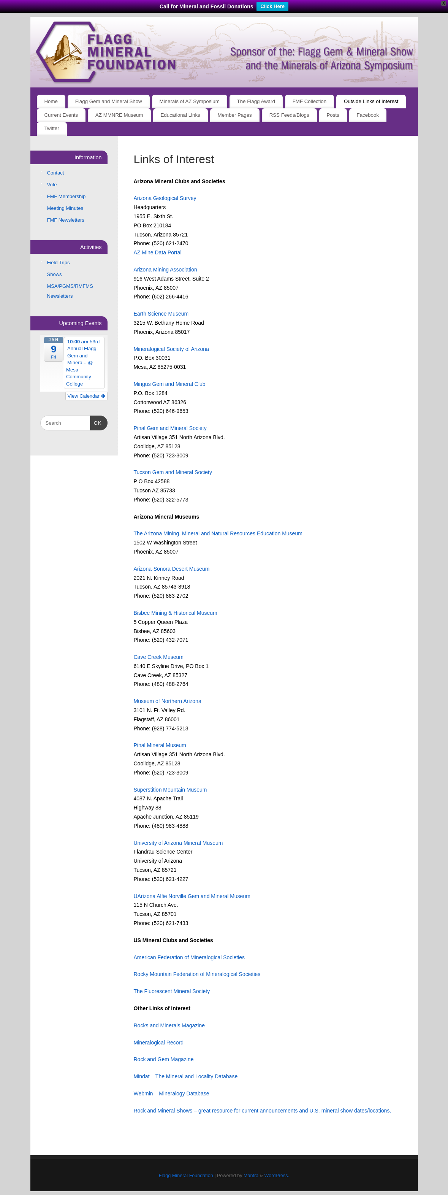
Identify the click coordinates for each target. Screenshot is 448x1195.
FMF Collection (309, 101)
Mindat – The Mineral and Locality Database (186, 1076)
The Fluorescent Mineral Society (172, 991)
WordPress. (277, 1175)
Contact (55, 173)
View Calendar (86, 396)
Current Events (61, 115)
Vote (52, 184)
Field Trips (58, 262)
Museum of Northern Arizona (167, 701)
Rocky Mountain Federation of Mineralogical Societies (197, 974)
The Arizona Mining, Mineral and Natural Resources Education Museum (218, 533)
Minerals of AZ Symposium (190, 101)
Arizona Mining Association (165, 270)
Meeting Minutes (65, 208)
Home (50, 101)
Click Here (272, 6)
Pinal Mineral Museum (160, 745)
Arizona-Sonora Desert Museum (172, 569)
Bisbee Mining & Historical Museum (175, 613)
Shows (54, 274)
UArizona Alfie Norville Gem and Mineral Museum (192, 896)
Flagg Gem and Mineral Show (108, 101)
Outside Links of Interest (371, 101)
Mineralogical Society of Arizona (171, 349)
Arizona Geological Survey (165, 198)
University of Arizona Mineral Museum (178, 843)
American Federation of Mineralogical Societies (189, 957)
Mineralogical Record (159, 1042)
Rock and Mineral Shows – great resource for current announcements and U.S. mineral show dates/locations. (262, 1111)
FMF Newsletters (65, 220)
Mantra (251, 1175)
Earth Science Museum (161, 314)
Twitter (51, 128)
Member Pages (235, 115)
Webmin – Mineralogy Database (171, 1093)
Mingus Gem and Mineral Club (170, 384)
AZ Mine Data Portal (158, 252)
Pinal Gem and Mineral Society (170, 428)
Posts (332, 115)
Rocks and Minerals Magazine (169, 1025)
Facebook (368, 115)
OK (96, 422)
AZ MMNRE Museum (119, 115)
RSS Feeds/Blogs (289, 115)
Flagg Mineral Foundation (186, 1175)
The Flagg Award (256, 101)
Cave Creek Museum (159, 657)
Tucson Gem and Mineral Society (173, 472)
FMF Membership (66, 196)
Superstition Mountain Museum (170, 790)
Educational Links (180, 115)
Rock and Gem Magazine (164, 1059)
